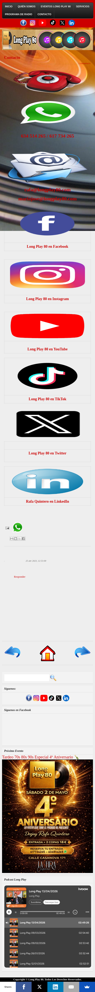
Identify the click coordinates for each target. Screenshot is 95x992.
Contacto (44, 14)
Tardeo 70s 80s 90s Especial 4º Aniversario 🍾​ (40, 757)
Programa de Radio (18, 14)
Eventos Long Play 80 (56, 6)
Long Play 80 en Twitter (47, 453)
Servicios (82, 6)
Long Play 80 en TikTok (47, 399)
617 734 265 (61, 136)
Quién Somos (26, 6)
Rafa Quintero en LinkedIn (47, 501)
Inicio (9, 6)
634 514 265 (33, 136)
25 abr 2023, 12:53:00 (36, 561)
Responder (19, 576)
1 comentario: (84, 63)
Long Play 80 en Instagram (47, 299)
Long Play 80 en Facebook (47, 246)
